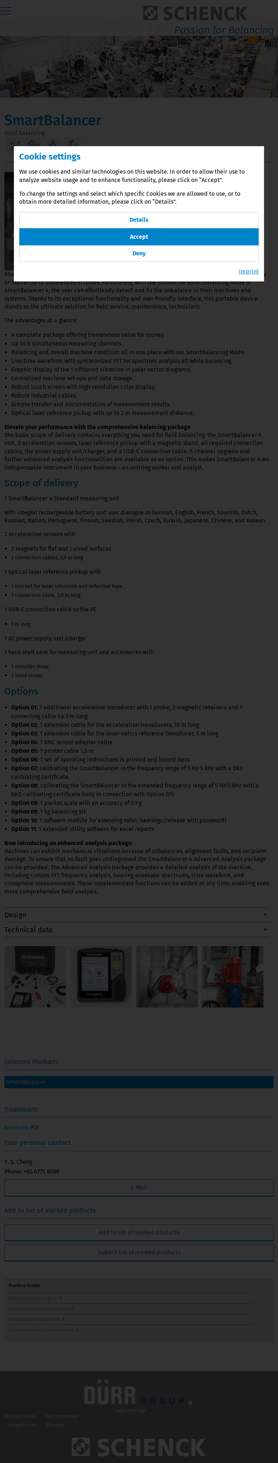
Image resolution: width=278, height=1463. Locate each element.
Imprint (249, 271)
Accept (139, 236)
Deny (139, 253)
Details (139, 219)
